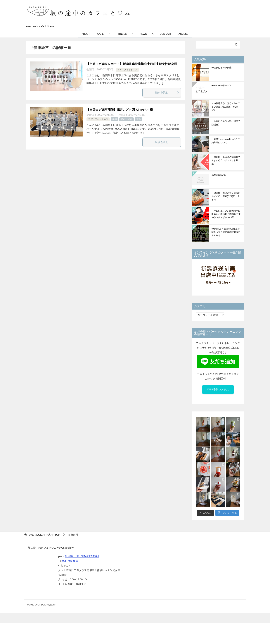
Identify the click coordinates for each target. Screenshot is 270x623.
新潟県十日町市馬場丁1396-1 (82, 556)
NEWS (143, 33)
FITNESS (122, 33)
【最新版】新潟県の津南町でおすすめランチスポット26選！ (226, 160)
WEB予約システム (218, 389)
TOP (44, 534)
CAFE (100, 33)
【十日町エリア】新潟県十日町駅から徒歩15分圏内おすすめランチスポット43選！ (226, 214)
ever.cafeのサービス (222, 85)
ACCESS (183, 33)
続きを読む (167, 92)
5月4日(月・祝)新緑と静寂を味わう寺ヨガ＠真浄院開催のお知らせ (226, 232)
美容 (114, 119)
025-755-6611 (70, 560)
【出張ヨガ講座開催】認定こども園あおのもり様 (119, 109)
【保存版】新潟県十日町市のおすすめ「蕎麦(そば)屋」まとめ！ (226, 196)
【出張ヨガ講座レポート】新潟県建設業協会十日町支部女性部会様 (131, 64)
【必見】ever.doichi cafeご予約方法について (226, 141)
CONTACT (165, 33)
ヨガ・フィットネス (127, 69)
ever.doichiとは (219, 175)
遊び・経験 (126, 119)
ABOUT (86, 33)
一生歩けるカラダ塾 (221, 67)
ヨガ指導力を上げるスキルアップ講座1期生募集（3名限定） (226, 106)
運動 (138, 119)
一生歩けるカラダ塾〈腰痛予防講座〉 (226, 123)
